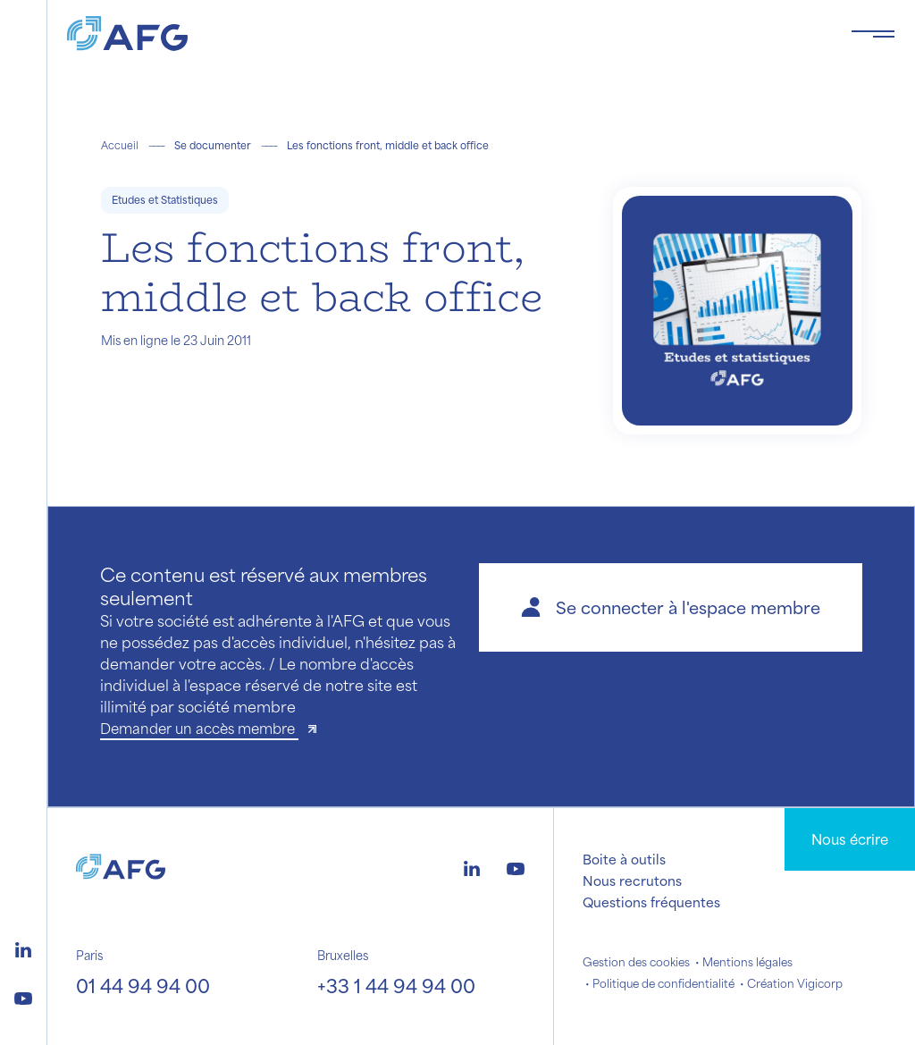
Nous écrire (849, 839)
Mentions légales (747, 962)
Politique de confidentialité (663, 983)
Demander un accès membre (199, 728)
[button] (670, 607)
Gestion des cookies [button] (636, 962)
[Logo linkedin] (23, 947)
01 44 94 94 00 (143, 985)
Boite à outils (624, 859)
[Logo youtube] (23, 996)
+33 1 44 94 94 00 (396, 985)
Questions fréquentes (651, 902)
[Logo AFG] (444, 33)
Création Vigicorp (795, 983)
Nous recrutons (632, 880)
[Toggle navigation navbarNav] (873, 33)
